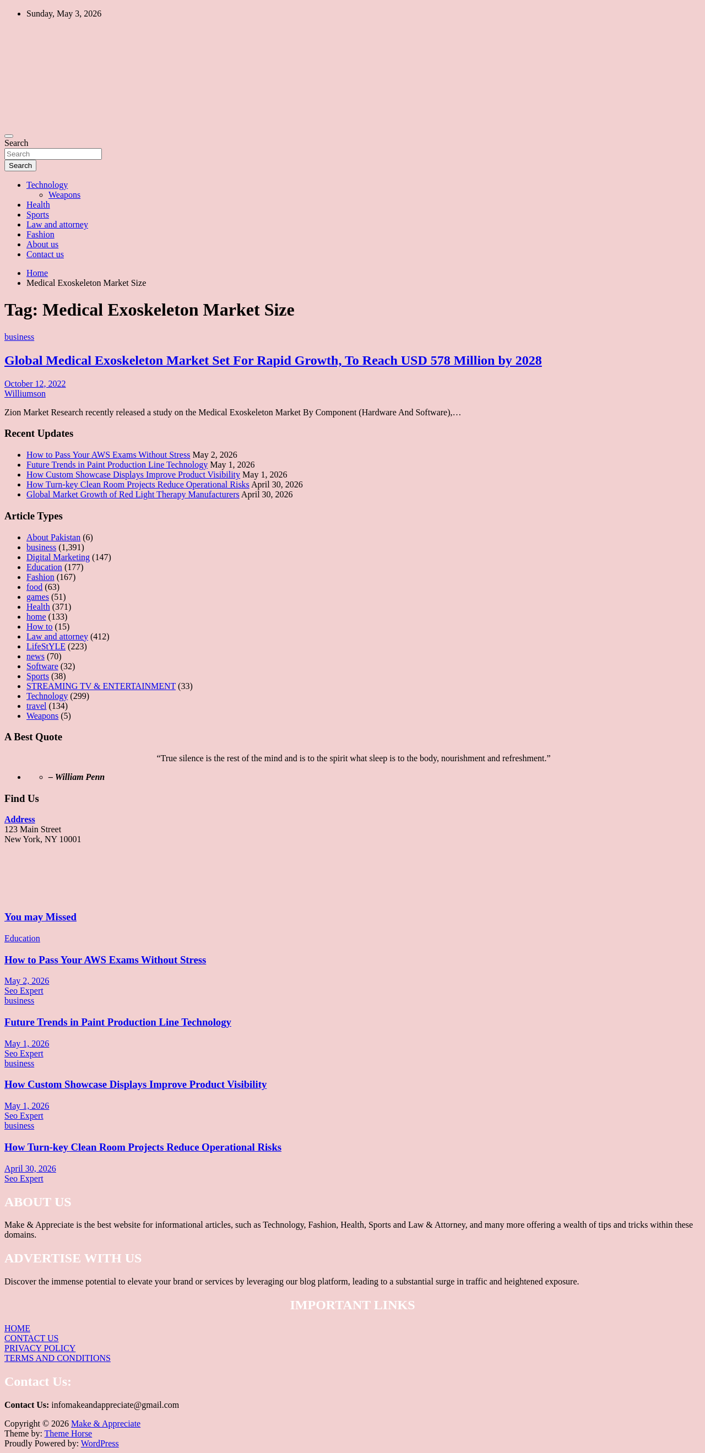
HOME (17, 1328)
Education (44, 567)
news (35, 656)
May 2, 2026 (26, 980)
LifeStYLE (46, 646)
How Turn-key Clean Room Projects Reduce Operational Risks (138, 484)
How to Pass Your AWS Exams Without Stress (108, 454)
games (37, 596)
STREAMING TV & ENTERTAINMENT (101, 686)
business (19, 336)
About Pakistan (53, 537)
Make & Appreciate (105, 1423)
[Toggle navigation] (8, 136)
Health (38, 204)
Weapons (64, 194)
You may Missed (40, 917)
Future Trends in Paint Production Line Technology (117, 464)
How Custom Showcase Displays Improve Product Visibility (133, 474)
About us (42, 244)
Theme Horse (69, 1433)
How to (39, 626)
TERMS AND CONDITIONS (57, 1358)
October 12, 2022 (35, 383)
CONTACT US (31, 1338)
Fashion (40, 234)
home (36, 616)
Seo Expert (24, 990)
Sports (37, 214)
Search (16, 143)
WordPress (100, 1443)
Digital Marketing (58, 557)
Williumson (25, 393)
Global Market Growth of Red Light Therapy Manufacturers (133, 494)
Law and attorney (57, 224)
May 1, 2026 (26, 1043)
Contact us (45, 254)
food (34, 587)
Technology (47, 184)
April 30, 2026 (30, 1168)
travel (36, 706)
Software (42, 666)
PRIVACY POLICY (39, 1348)
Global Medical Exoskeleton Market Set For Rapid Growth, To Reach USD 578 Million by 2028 (273, 360)
